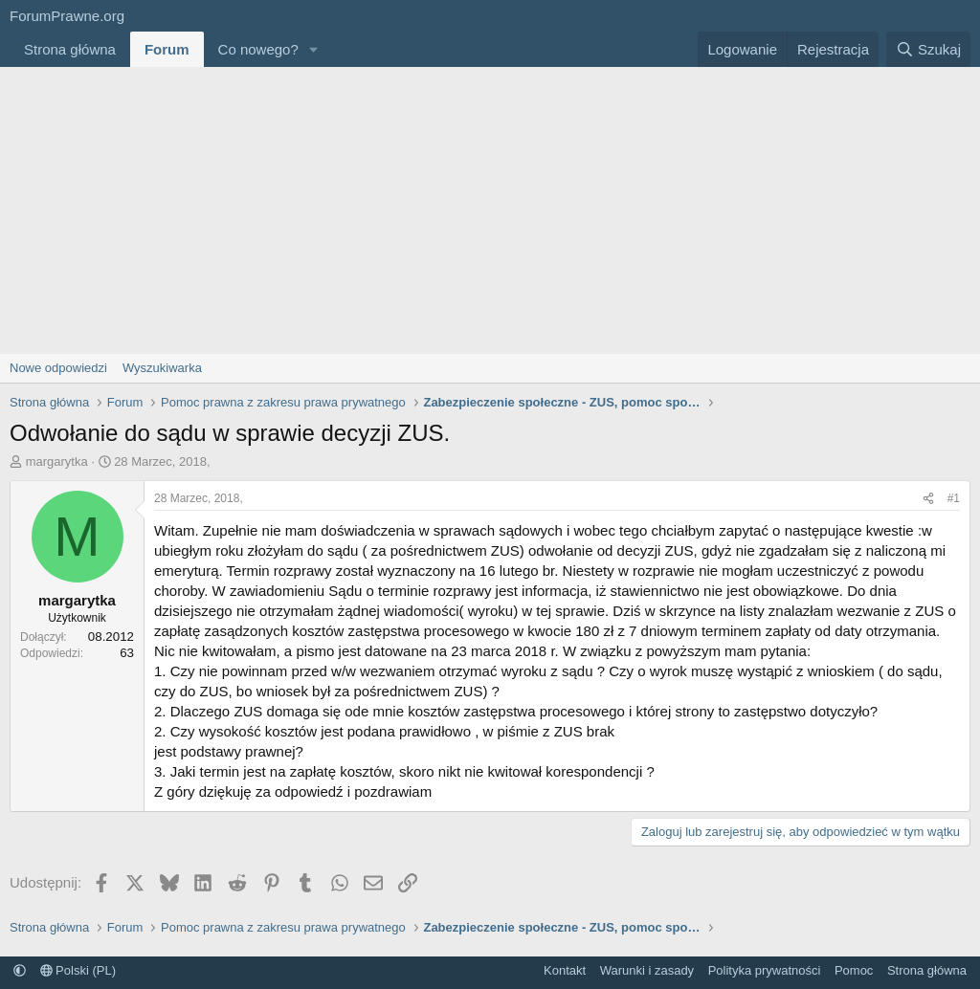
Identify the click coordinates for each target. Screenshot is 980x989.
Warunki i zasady (647, 970)
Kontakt (565, 970)
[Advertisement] (490, 210)
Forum (167, 49)
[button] (314, 49)
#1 (953, 498)
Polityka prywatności (764, 970)
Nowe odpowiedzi (58, 368)
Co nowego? (258, 49)
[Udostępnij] (928, 499)
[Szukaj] (928, 49)
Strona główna (70, 49)
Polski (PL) (78, 970)
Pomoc (854, 970)
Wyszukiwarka (162, 368)
